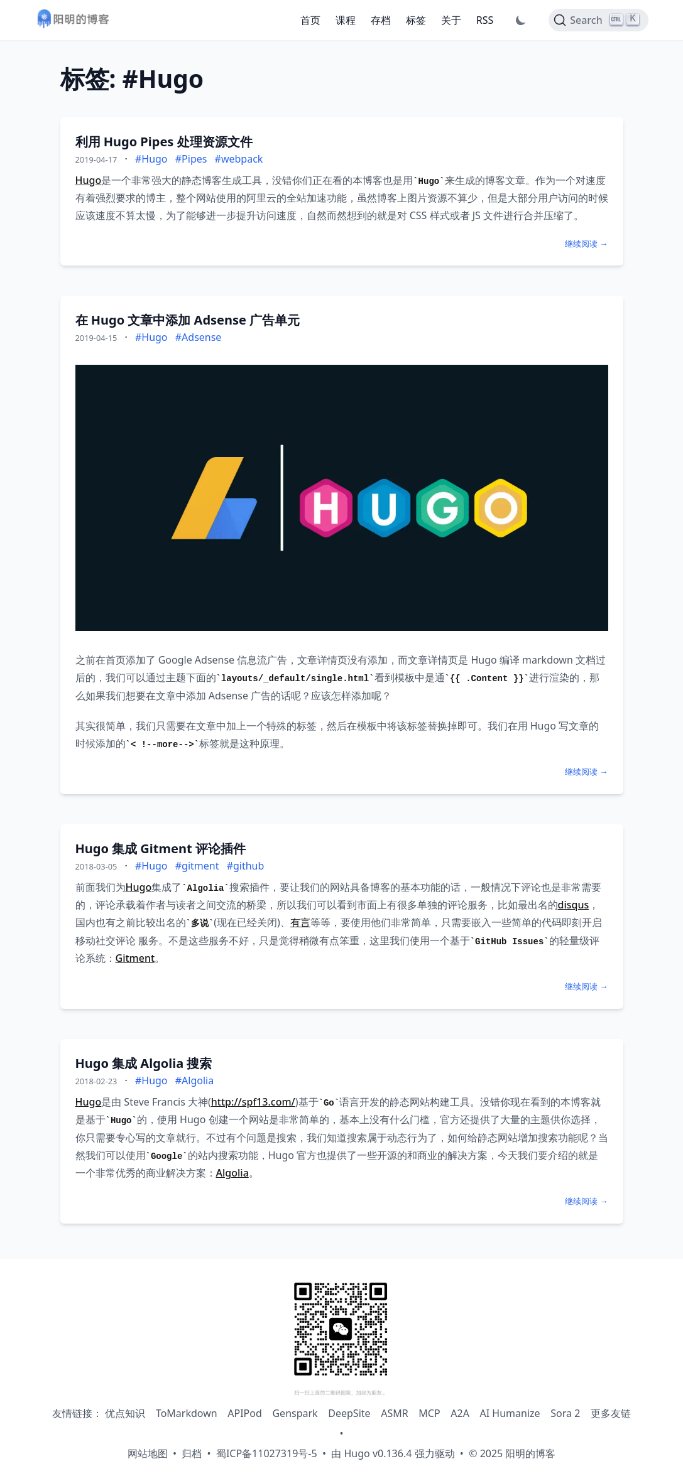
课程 (346, 20)
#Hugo (151, 159)
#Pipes (191, 159)
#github (246, 866)
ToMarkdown (186, 1413)
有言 (300, 922)
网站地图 (148, 1453)
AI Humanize (510, 1413)
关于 (451, 20)
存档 (381, 20)
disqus (573, 905)
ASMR (394, 1413)
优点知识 (125, 1413)
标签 (416, 20)
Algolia (232, 1173)
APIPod (244, 1413)
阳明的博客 (530, 1453)
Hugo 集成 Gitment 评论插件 (160, 848)
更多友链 (611, 1413)
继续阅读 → (586, 243)
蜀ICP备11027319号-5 (266, 1453)
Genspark (294, 1413)
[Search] (598, 20)
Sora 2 (565, 1413)
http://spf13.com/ (253, 1102)
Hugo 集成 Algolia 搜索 (143, 1063)
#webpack (239, 159)
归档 (192, 1453)
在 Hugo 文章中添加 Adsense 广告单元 (187, 319)
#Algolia (194, 1080)
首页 (310, 20)
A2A (460, 1413)
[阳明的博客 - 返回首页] (73, 20)
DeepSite (349, 1413)
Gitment (135, 958)
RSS (485, 20)
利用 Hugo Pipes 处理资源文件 (164, 141)
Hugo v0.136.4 (378, 1453)
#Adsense (198, 337)
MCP (429, 1413)
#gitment (197, 866)
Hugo (88, 180)
